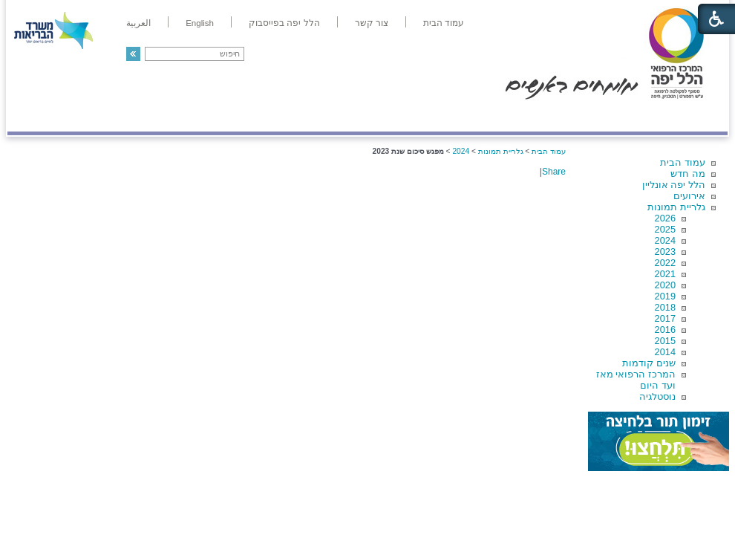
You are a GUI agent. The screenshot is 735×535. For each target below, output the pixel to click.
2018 (665, 307)
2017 (665, 318)
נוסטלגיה (657, 396)
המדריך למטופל (418, 116)
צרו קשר (32, 116)
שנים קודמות (649, 363)
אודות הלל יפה (504, 116)
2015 (665, 340)
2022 (665, 262)
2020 (665, 285)
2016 (665, 329)
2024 (665, 240)
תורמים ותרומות (105, 116)
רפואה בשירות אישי (206, 116)
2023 (665, 251)
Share (554, 171)
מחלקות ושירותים (595, 116)
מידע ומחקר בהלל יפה (317, 116)
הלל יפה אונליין (673, 184)
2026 (665, 218)
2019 (665, 296)
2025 (665, 229)
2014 (665, 351)
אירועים (689, 195)
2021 (665, 273)
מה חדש (687, 173)
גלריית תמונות (676, 207)
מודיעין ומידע (685, 116)
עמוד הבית (682, 162)
